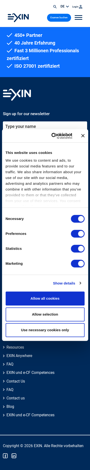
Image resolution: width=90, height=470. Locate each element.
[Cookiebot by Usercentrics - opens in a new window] (53, 136)
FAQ (9, 364)
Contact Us (15, 381)
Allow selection (45, 314)
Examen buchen (59, 17)
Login (77, 6)
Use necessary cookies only (45, 330)
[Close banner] (82, 136)
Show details (64, 283)
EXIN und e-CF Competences (30, 372)
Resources (15, 347)
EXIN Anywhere (19, 355)
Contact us (15, 398)
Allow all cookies (45, 298)
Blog (10, 406)
